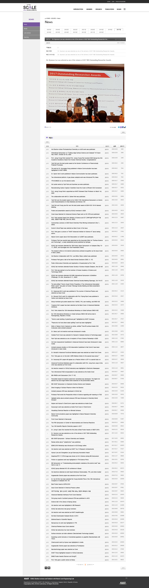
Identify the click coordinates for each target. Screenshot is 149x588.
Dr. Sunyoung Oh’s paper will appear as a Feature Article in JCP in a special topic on (75, 359)
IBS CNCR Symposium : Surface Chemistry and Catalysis (67, 438)
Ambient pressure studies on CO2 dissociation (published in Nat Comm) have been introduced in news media (75, 348)
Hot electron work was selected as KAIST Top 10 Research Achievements (72, 449)
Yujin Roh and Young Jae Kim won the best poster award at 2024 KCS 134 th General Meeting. (76, 206)
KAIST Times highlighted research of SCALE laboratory (67, 553)
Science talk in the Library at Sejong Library (63, 502)
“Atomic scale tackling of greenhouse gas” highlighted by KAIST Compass (72, 319)
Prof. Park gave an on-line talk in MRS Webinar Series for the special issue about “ (75, 356)
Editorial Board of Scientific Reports (61, 519)
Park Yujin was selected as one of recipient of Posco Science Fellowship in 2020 (74, 338)
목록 (123, 132)
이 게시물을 (113, 127)
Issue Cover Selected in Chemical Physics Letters (65, 487)
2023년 (66, 29)
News (25, 24)
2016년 (49, 32)
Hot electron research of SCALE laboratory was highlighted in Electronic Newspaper (75, 368)
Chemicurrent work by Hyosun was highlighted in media (67, 542)
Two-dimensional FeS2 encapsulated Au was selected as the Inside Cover (72, 372)
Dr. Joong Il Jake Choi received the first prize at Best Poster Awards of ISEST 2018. (75, 430)
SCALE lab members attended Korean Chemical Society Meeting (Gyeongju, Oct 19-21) (76, 280)
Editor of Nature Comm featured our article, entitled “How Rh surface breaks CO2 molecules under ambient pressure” (75, 327)
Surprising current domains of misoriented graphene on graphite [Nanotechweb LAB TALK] (75, 538)
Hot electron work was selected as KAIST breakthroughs (67, 512)
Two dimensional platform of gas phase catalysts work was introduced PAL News (74, 177)
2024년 (58, 29)
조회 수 (122, 146)
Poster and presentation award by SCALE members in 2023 (68, 210)
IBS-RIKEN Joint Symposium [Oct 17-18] (63, 375)
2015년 (58, 32)
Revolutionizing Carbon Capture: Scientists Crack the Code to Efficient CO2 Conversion (76, 188)
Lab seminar (27, 33)
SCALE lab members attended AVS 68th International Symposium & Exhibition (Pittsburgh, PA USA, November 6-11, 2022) (73, 276)
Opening (26, 37)
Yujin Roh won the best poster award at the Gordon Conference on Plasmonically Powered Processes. (74, 164)
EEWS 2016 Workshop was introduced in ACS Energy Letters (68, 445)
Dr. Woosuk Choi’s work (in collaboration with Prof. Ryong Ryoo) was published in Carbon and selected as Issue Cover (75, 297)
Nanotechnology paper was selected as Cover (64, 549)
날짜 (114, 146)
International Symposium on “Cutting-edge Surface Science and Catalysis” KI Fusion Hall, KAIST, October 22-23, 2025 (75, 153)
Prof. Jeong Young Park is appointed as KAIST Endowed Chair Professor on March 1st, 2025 (76, 192)
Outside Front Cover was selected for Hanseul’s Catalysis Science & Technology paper (76, 335)
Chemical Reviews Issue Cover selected (62, 526)
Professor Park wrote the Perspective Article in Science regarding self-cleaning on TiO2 (76, 394)
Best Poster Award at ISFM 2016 (60, 484)
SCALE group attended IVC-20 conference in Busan (66, 468)
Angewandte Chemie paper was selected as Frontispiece (67, 546)
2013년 (75, 32)
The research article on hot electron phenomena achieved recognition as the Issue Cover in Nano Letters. (77, 251)
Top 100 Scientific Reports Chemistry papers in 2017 (66, 426)
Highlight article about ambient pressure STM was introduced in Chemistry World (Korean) (74, 399)
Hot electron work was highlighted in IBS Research (65, 505)
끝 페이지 (90, 564)
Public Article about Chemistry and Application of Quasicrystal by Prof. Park (73, 263)
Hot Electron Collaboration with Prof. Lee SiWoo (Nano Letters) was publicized (74, 256)
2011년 (93, 32)
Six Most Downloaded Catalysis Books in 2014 (64, 516)
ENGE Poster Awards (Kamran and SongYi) (63, 556)
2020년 (93, 29)
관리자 (48, 43)
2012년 (84, 32)
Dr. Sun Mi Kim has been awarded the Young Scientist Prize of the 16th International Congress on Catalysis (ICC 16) (75, 480)
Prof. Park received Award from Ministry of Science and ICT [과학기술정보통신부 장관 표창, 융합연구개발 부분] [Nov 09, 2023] (76, 218)
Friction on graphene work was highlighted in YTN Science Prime (70, 459)
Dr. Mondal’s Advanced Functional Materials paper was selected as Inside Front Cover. (76, 352)
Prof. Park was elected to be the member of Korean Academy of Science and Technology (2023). (73, 271)
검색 (46, 568)
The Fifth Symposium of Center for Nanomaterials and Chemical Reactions (73, 422)
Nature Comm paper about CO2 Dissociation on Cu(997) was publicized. (72, 237)
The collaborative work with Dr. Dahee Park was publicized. (68, 196)
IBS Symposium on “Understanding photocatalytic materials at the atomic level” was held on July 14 (75, 464)
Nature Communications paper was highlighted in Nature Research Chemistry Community (73, 415)
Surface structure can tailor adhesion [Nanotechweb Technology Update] (72, 533)
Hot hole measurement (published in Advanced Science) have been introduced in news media (76, 343)
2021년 (84, 29)
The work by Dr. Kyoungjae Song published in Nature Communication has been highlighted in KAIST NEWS (74, 169)
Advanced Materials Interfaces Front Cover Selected (66, 495)
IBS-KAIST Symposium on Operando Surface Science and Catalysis (71, 384)
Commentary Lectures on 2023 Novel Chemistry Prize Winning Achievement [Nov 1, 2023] (75, 223)
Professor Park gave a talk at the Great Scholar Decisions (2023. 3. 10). (72, 259)
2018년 (110, 29)
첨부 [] (48, 127)
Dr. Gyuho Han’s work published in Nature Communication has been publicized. (74, 174)
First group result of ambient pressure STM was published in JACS (70, 498)
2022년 (75, 29)
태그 (49, 568)
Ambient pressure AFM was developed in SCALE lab (66, 391)
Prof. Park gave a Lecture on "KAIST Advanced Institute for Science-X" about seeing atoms (75, 232)
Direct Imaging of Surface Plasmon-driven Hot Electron (67, 387)
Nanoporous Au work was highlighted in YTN (64, 523)
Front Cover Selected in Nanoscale (61, 419)
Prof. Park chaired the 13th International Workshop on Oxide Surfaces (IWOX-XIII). (75, 310)
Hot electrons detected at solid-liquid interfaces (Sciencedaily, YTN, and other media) (76, 472)
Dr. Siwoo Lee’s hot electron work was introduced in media (68, 331)
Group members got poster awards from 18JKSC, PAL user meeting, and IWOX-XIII (75, 301)
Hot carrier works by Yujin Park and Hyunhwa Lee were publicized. (70, 184)
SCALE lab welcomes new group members (63, 509)
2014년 (66, 32)
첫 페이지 (80, 564)
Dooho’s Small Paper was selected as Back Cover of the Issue (69, 228)
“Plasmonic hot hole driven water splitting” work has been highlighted (71, 322)
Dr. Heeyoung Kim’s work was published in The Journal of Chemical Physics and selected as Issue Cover (74, 292)
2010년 (101, 32)
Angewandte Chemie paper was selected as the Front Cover (68, 475)
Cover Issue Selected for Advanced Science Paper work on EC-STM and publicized (75, 214)
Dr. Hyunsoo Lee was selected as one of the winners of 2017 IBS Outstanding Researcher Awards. (81, 39)
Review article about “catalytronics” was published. (66, 442)
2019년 (101, 29)
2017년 (119, 29)
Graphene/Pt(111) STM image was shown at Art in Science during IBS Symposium (75, 456)
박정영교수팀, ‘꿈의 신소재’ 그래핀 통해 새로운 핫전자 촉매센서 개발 (71, 491)
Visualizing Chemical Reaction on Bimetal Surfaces (66, 410)
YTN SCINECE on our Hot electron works (63, 181)
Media (25, 28)
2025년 (49, 29)
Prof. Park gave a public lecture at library (63, 560)
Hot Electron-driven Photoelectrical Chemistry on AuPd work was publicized (73, 149)
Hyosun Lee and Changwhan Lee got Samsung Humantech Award (70, 452)
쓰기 (123, 568)
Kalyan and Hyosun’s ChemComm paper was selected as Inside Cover (71, 403)
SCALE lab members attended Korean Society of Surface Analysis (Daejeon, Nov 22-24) (77, 266)
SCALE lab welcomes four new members (63, 530)
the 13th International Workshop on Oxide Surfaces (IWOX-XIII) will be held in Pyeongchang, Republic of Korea (73, 315)
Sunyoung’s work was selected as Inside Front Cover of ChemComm (71, 407)
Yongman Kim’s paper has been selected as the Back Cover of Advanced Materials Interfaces (75, 306)
